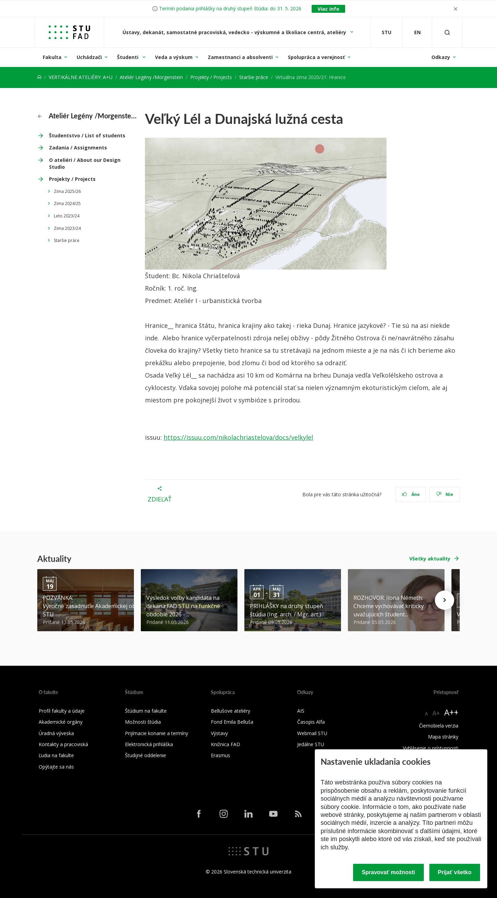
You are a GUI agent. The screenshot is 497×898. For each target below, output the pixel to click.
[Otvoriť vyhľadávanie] (447, 32)
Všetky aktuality (429, 558)
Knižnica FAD (225, 744)
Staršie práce (253, 77)
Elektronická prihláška (149, 744)
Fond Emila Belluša (232, 722)
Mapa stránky (443, 736)
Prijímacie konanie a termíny (156, 733)
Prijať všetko (455, 872)
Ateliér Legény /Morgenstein (151, 77)
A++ (451, 712)
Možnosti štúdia (143, 722)
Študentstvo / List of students (87, 135)
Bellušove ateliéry (230, 710)
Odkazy (440, 57)
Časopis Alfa (311, 722)
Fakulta (52, 57)
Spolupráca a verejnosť (316, 57)
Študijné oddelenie (145, 755)
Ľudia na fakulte (56, 755)
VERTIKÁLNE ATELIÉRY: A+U (81, 77)
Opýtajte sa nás (56, 766)
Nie (445, 494)
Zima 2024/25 (67, 203)
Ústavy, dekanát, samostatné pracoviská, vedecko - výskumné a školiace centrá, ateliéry (235, 32)
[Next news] (444, 600)
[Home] (39, 77)
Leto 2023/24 (66, 216)
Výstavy (219, 733)
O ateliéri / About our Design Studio (84, 163)
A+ (436, 713)
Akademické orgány (60, 722)
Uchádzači (89, 57)
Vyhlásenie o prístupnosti (430, 748)
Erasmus (220, 755)
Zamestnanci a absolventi (240, 57)
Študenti (128, 57)
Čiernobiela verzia (438, 725)
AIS (300, 710)
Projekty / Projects (211, 77)
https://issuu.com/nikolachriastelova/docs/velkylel (238, 437)
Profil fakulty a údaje (62, 710)
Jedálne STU (310, 744)
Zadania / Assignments (78, 147)
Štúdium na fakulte (146, 710)
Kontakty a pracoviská (63, 744)
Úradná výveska (56, 733)
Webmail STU (312, 733)
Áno (411, 494)
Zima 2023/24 (67, 228)
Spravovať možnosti (388, 872)
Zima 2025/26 (67, 191)
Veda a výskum (174, 57)
